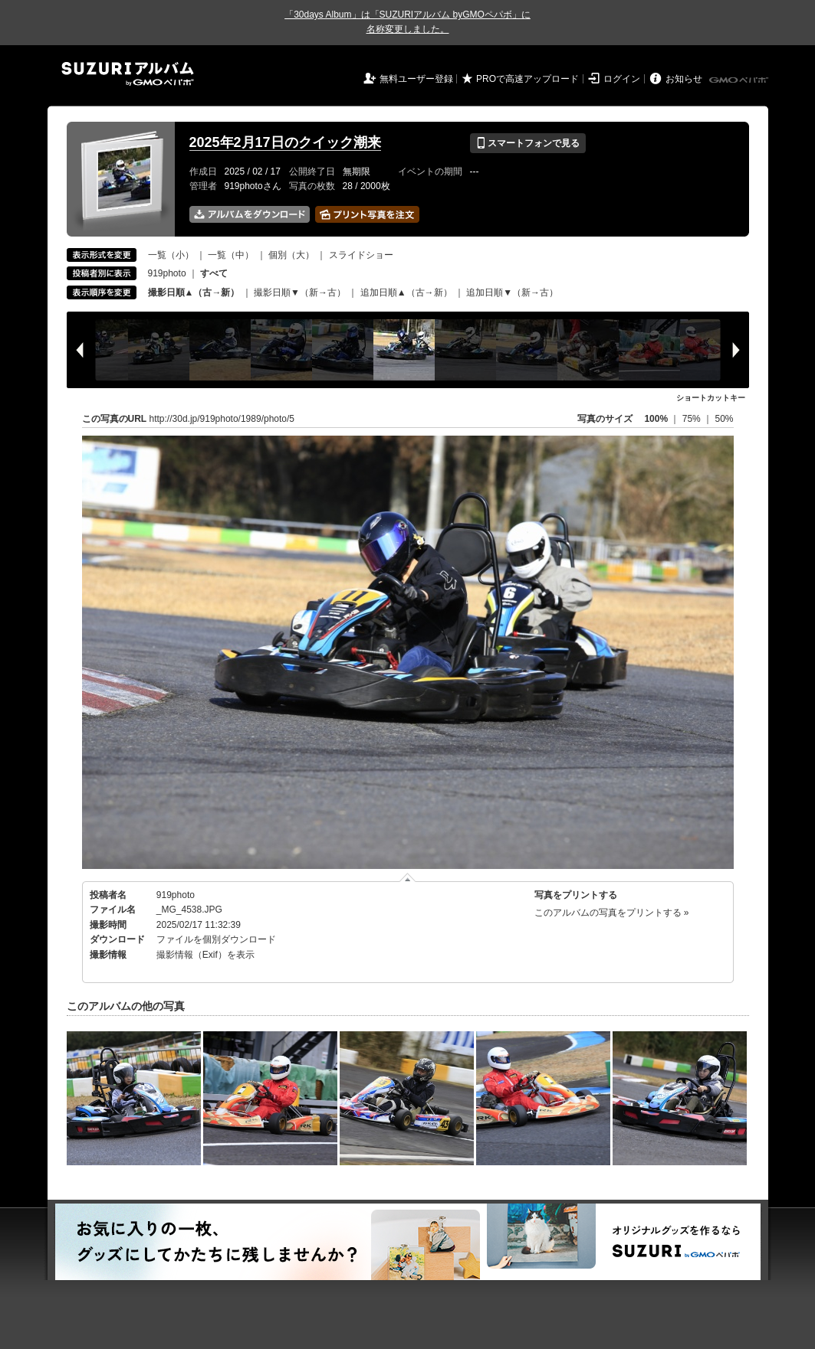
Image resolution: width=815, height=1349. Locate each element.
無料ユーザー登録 (416, 78)
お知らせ (683, 78)
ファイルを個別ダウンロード (216, 939)
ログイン (621, 78)
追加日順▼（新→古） (512, 292)
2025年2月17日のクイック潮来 (285, 142)
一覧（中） (231, 255)
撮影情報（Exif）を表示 (205, 954)
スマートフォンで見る (528, 143)
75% (692, 418)
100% (656, 418)
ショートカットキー (710, 398)
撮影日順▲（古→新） (194, 292)
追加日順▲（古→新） (406, 292)
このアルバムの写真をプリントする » (611, 912)
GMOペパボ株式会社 (740, 80)
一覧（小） (171, 255)
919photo (167, 273)
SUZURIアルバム (128, 73)
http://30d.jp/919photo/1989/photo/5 (222, 418)
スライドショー (361, 255)
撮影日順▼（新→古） (300, 292)
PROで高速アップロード (527, 78)
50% (724, 418)
